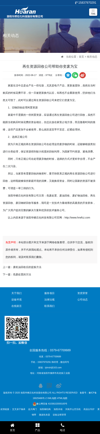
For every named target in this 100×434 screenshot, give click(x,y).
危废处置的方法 (22, 274)
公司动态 (82, 299)
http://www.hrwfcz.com (77, 217)
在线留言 (16, 305)
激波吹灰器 (44, 414)
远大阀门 (32, 409)
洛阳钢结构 (45, 409)
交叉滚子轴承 (18, 409)
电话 (62, 427)
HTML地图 (62, 398)
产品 (37, 427)
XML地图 (51, 398)
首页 (81, 56)
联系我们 (49, 305)
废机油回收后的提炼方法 (27, 267)
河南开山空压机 (73, 409)
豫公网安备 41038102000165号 (50, 403)
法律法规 (49, 299)
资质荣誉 (82, 293)
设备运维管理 (59, 414)
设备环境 (16, 299)
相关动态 (92, 56)
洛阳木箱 (58, 409)
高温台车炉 (88, 409)
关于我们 (16, 293)
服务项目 (49, 293)
